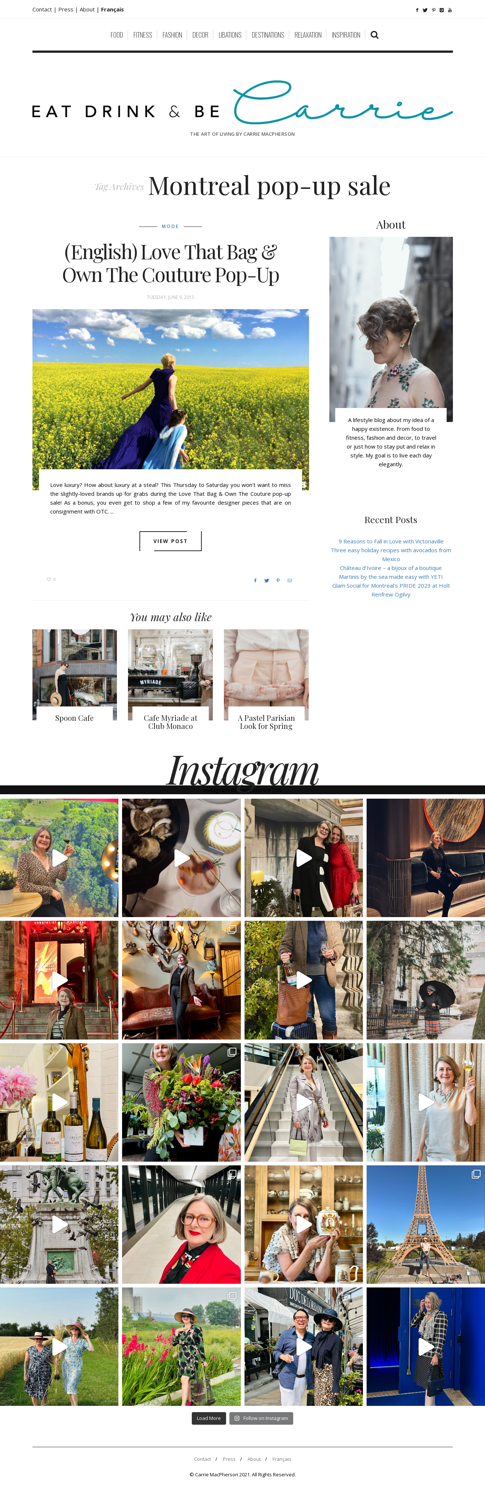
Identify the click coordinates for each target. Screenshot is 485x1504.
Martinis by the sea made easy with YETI (391, 576)
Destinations (268, 34)
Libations (230, 34)
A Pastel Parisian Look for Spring (266, 722)
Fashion (172, 34)
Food (117, 34)
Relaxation (308, 34)
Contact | (45, 9)
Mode (170, 226)
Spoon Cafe (74, 718)
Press (229, 1459)
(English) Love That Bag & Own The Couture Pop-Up (170, 262)
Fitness (143, 34)
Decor (200, 34)
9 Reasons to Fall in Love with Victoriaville (391, 541)
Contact (202, 1459)
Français (282, 1459)
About (88, 9)
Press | (69, 9)
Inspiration (346, 34)
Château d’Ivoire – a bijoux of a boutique (391, 567)
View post (170, 541)
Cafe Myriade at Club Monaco (170, 722)
